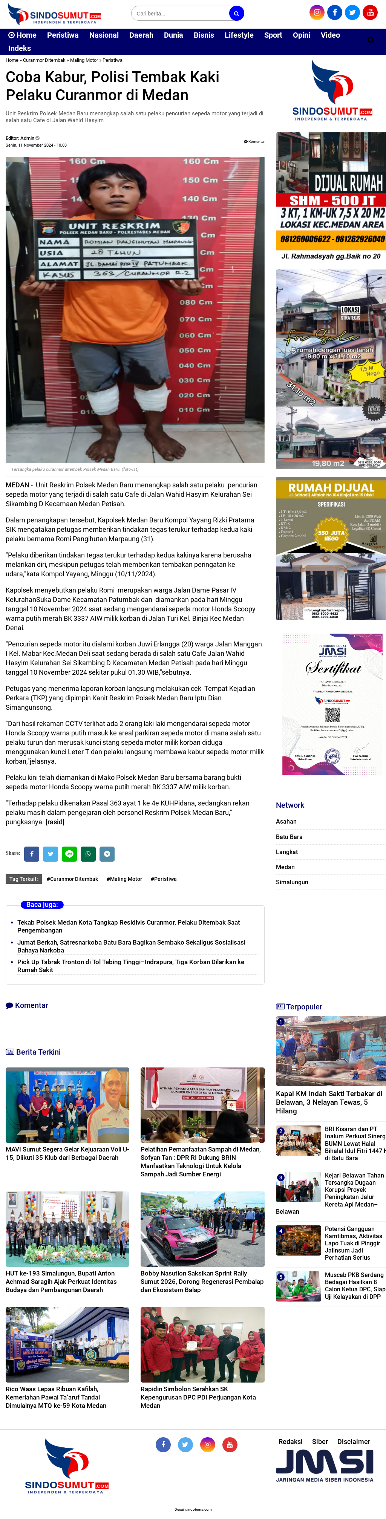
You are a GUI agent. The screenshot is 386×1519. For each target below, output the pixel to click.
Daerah (141, 35)
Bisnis (204, 35)
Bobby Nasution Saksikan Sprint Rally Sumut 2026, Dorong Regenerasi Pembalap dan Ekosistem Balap (202, 1281)
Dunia (173, 35)
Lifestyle (239, 35)
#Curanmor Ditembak (72, 879)
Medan (285, 867)
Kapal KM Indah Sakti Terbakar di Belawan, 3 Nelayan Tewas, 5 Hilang (329, 1102)
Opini (301, 35)
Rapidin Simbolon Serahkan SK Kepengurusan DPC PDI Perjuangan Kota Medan (198, 1397)
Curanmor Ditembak (44, 60)
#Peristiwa (164, 879)
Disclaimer (353, 1442)
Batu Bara (289, 837)
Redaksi (291, 1442)
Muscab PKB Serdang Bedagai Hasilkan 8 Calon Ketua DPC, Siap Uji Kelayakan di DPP (355, 1285)
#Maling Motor (124, 879)
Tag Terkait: (23, 879)
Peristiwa (63, 35)
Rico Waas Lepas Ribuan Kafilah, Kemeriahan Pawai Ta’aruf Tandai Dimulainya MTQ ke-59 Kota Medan (56, 1397)
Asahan (286, 821)
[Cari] (371, 39)
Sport (273, 35)
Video (330, 35)
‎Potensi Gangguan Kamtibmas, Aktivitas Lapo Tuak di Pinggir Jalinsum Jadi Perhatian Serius (353, 1243)
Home (22, 35)
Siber (320, 1442)
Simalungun (292, 882)
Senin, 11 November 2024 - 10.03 (36, 145)
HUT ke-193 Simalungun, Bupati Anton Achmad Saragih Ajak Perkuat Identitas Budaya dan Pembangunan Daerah (61, 1281)
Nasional (104, 35)
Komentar (254, 141)
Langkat (287, 852)
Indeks (19, 48)
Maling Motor (84, 60)
